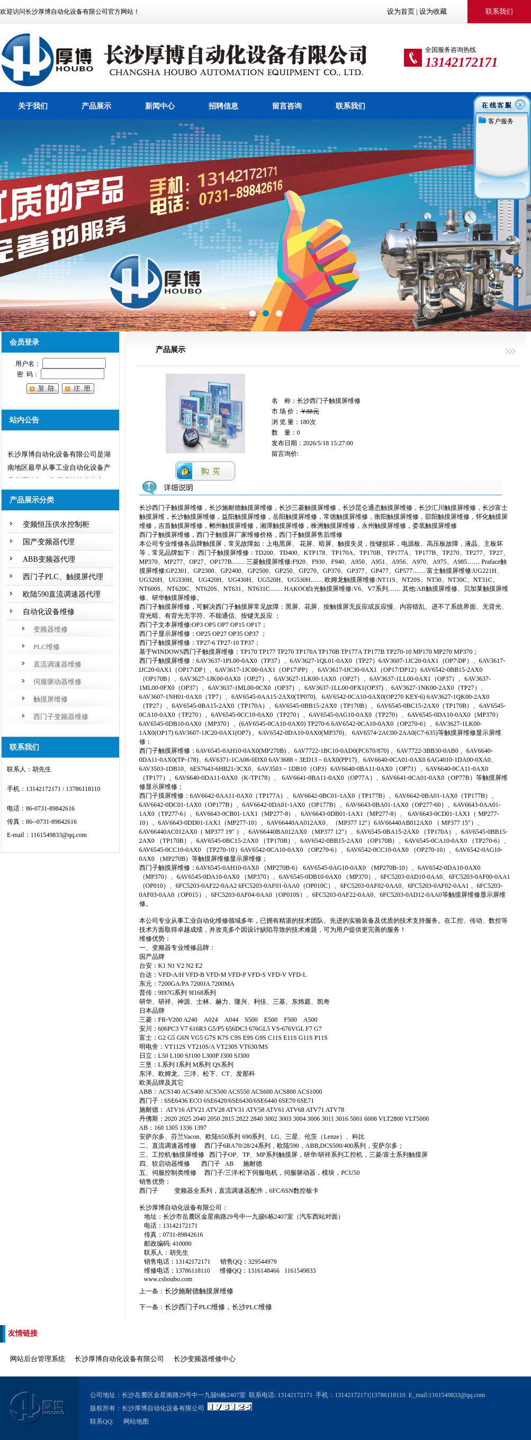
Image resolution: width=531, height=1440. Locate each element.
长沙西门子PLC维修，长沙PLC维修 (219, 1307)
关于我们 (33, 106)
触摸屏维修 (50, 699)
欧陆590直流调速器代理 (62, 594)
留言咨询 (287, 106)
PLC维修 (46, 647)
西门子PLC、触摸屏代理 (63, 577)
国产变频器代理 (49, 542)
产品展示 (96, 106)
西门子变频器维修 (60, 717)
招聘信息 (223, 106)
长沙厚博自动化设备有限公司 (119, 1359)
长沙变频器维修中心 (205, 1359)
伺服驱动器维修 (57, 682)
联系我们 (350, 106)
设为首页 (401, 11)
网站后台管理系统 (37, 1359)
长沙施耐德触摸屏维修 (199, 1291)
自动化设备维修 (49, 612)
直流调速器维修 (57, 664)
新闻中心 (160, 106)
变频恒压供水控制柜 (56, 524)
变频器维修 (50, 629)
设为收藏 (433, 11)
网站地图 (136, 1421)
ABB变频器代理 (49, 559)
